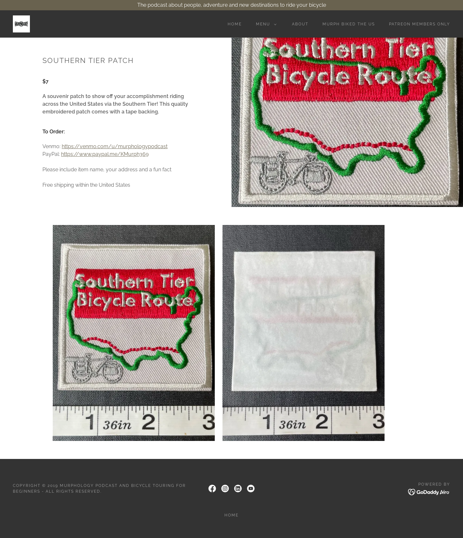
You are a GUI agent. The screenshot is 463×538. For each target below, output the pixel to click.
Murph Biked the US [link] (348, 24)
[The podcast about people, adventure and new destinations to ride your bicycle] (231, 5)
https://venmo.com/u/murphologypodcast (115, 146)
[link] (21, 24)
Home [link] (235, 24)
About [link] (300, 24)
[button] (265, 24)
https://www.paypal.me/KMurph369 (105, 154)
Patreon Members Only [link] (419, 24)
